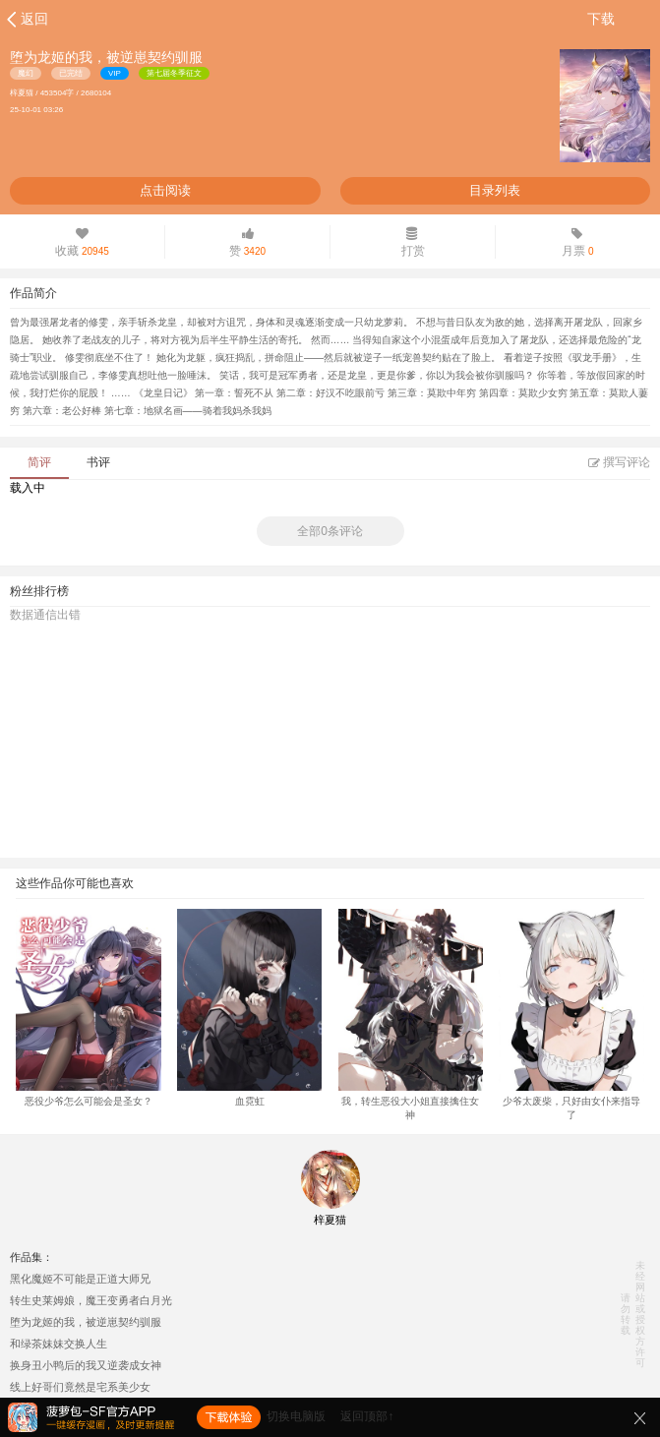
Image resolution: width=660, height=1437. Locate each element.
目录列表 (494, 190)
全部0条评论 (330, 531)
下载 (601, 19)
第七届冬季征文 (174, 73)
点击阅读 (165, 190)
